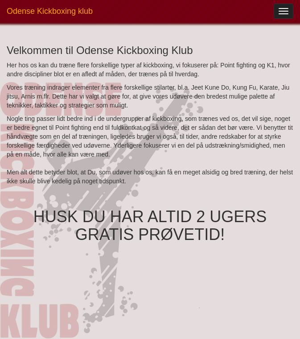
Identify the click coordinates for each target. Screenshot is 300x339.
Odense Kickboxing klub (50, 11)
